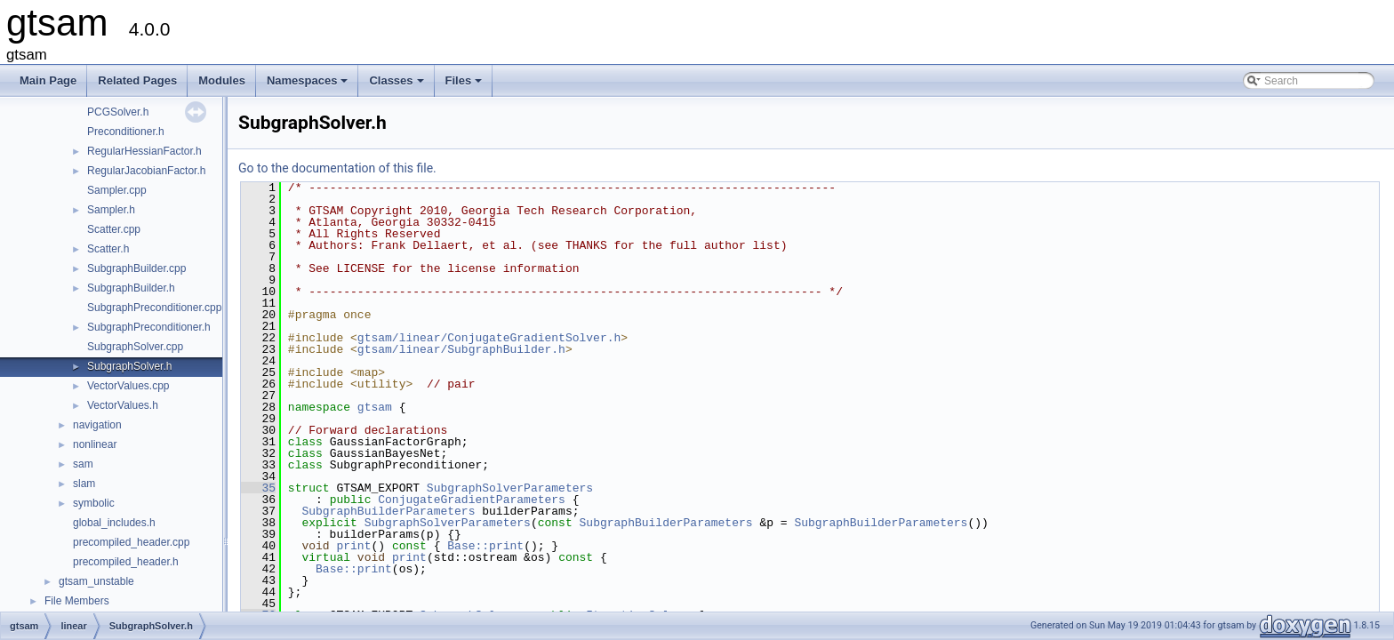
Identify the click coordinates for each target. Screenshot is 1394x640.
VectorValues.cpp (128, 386)
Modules (221, 80)
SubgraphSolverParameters (510, 488)
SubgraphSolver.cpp (135, 346)
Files (465, 85)
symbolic (94, 503)
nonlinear (94, 444)
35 (258, 488)
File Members (76, 601)
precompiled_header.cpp (131, 542)
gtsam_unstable (96, 581)
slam (84, 483)
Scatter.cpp (113, 229)
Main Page (48, 80)
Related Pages (137, 80)
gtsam (374, 407)
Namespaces (309, 85)
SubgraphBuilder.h (131, 288)
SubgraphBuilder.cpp (136, 268)
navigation (97, 425)
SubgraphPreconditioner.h (149, 327)
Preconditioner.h (125, 131)
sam (83, 464)
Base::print (485, 546)
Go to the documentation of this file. (337, 168)
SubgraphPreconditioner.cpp (154, 307)
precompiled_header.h (126, 562)
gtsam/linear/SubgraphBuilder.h (461, 349)
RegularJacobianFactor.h (146, 170)
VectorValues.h (122, 405)
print (353, 546)
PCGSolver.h (117, 112)
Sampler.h (111, 210)
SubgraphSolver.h (129, 366)
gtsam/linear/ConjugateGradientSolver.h (489, 338)
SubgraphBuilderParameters (388, 511)
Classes (397, 85)
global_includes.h (114, 522)
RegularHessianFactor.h (144, 151)
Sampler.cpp (117, 190)
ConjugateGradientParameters (471, 500)
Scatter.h (108, 249)
